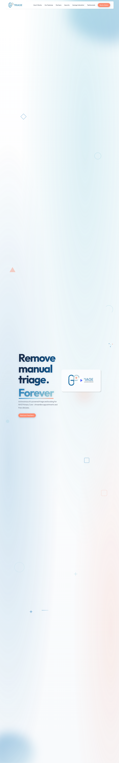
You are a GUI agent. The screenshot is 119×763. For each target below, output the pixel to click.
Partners (58, 5)
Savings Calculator (78, 5)
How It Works (37, 5)
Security (66, 5)
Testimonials (91, 5)
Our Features (49, 5)
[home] (15, 5)
